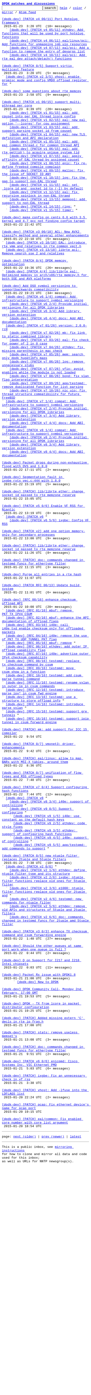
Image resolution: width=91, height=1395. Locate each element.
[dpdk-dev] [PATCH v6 (25, 619)
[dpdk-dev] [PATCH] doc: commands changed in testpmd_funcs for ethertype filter (43, 673)
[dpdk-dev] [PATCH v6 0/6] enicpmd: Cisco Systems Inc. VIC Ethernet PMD (40, 1274)
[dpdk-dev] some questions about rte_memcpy (41, 108)
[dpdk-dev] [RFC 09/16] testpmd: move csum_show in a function (39, 802)
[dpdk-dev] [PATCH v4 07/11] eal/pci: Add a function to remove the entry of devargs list (46, 58)
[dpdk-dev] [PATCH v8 (25, 956)
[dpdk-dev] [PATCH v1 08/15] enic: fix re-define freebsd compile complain (44, 197)
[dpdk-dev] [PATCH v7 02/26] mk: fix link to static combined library (44, 400)
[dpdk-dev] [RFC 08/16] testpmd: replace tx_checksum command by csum (41, 794)
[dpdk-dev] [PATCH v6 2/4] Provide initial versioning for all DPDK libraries (45, 365)
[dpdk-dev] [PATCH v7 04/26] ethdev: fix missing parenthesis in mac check (43, 417)
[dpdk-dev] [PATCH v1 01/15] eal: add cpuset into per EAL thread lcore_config (40, 136)
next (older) (24, 1361)
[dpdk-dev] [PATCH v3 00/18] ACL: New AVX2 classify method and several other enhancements (45, 279)
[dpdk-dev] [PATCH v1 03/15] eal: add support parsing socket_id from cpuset (40, 153)
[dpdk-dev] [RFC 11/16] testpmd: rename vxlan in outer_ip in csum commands (46, 820)
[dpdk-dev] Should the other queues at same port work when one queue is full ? (42, 1136)
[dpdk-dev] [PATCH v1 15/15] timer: (41, 251)
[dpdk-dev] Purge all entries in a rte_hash (41, 688)
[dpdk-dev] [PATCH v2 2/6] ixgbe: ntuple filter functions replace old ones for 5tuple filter (44, 1055)
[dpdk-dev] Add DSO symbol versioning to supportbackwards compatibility (39, 344)
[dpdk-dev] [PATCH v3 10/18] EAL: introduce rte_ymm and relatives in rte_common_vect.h (44, 292)
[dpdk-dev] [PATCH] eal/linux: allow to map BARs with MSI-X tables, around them (42, 911)
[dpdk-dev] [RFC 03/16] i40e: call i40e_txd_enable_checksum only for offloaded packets (43, 753)
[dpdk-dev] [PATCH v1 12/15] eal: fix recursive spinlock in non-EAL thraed (40, 231)
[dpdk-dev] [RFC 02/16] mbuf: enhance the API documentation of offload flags (46, 742)
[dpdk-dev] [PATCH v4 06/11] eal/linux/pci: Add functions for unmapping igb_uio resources (46, 49)
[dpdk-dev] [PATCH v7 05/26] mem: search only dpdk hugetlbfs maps (43, 426)
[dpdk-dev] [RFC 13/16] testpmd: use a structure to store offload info (39, 837)
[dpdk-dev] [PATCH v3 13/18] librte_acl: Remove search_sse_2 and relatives (41, 300)
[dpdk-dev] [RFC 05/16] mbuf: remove (39, 770)
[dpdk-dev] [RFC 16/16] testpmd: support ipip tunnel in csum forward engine (46, 863)
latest (75, 1361)
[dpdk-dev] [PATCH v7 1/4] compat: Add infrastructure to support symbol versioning (42, 482)
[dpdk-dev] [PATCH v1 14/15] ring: (40, 247)
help (71, 9)
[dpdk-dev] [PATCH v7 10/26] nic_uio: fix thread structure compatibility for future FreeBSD (44, 471)
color (6, 14)
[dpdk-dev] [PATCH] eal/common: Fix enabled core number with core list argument (42, 1343)
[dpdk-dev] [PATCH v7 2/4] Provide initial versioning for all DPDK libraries (45, 491)
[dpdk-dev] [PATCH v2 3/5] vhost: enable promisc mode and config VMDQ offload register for (45, 95)
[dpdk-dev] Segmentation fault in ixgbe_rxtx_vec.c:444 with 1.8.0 (33, 573)
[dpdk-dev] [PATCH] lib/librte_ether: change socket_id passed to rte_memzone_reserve (43, 590)
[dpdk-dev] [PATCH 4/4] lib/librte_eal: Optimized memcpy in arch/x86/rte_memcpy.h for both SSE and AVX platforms (45, 328)
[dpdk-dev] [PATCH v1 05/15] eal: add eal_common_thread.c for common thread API (40, 171)
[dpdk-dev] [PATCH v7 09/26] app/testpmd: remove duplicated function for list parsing (44, 461)
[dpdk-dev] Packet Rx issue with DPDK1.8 (39, 1168)
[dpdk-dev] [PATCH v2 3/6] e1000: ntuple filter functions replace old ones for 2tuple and (44, 1068)
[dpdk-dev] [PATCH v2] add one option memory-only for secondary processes (43, 638)
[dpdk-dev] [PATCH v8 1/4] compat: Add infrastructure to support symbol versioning (42, 517)
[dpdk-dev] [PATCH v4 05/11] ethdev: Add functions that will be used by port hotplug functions (43, 38)
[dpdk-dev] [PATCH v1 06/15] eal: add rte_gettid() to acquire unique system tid (40, 179)
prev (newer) (53, 1361)
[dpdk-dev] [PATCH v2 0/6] (29, 1039)
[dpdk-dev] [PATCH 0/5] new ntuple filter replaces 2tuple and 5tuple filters (40, 1028)
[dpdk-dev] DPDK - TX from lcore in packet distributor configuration (41, 1205)
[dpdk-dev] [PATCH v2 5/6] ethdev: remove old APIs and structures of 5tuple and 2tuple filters (44, 1090)
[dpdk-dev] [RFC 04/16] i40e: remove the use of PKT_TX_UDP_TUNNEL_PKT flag (45, 764)
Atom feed (42, 14)
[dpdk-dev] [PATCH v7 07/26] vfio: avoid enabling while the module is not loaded (43, 443)
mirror (22, 14)
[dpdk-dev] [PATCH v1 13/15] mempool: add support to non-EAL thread (44, 240)
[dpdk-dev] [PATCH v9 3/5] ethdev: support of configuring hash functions (39, 997)
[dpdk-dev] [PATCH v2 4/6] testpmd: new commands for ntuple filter (42, 1079)
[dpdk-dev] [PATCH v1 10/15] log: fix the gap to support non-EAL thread (44, 214)
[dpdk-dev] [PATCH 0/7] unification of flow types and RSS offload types (42, 928)
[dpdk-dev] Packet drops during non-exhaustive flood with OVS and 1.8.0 (45, 556)
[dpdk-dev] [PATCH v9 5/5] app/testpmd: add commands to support (44, 1015)
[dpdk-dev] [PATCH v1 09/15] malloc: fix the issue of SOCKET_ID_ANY (43, 205)
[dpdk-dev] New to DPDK (38, 1177)
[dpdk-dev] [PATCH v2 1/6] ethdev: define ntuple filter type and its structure (44, 1045)
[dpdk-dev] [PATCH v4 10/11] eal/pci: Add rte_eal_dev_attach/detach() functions (44, 67)
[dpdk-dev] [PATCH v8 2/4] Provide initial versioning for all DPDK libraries (45, 526)
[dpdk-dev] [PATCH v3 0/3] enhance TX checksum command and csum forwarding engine (45, 1118)
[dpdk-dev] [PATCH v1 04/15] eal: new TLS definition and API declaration (44, 162)
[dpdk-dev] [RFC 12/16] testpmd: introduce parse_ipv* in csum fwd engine (43, 828)
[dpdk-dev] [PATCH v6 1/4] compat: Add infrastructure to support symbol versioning (42, 357)
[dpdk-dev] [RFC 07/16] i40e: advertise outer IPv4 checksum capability (46, 785)
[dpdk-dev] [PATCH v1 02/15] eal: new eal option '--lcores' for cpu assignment (44, 145)
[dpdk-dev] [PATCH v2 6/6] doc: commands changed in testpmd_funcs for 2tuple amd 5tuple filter (46, 1103)
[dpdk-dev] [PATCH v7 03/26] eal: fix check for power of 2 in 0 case (46, 409)
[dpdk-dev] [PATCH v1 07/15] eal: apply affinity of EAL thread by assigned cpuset (42, 188)
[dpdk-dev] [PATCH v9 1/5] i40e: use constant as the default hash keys (41, 980)
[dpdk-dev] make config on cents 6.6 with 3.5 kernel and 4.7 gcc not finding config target (44, 262)
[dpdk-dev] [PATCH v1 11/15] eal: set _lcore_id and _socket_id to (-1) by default (42, 223)
